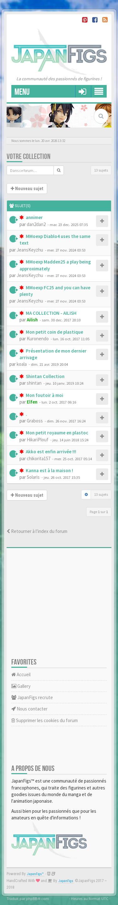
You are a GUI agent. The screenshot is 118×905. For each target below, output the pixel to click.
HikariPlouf (37, 440)
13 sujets (101, 170)
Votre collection (28, 156)
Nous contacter (29, 709)
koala (22, 364)
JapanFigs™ (35, 874)
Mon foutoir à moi (44, 395)
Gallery (21, 686)
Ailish (32, 320)
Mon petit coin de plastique (54, 332)
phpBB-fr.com (37, 898)
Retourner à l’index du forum (37, 531)
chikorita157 (38, 458)
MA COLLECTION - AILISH (50, 313)
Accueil (21, 674)
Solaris (33, 477)
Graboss (35, 421)
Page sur (99, 511)
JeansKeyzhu (30, 250)
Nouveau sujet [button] (27, 188)
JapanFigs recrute (32, 697)
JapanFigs (66, 881)
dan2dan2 (36, 224)
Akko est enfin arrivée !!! (50, 452)
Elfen (32, 402)
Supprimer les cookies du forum (44, 720)
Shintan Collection (45, 376)
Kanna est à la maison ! (49, 470)
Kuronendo (38, 339)
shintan (34, 383)
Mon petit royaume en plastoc (56, 433)
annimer (34, 217)
